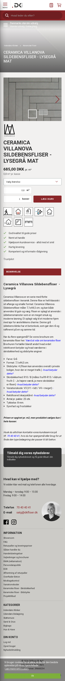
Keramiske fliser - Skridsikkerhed (19, 588)
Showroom (8, 538)
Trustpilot (8, 259)
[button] (57, 99)
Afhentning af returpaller (15, 573)
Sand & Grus (9, 621)
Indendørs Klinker (11, 610)
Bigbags (7, 625)
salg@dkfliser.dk (27, 512)
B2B (5, 569)
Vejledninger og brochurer (16, 557)
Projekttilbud (9, 596)
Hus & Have (9, 629)
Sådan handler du (11, 549)
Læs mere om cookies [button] (17, 669)
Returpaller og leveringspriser (17, 545)
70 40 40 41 (23, 507)
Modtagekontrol (11, 580)
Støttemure (8, 618)
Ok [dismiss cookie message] (32, 675)
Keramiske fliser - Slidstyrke (16, 592)
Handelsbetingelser (13, 553)
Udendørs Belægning (13, 614)
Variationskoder (11, 584)
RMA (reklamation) (12, 561)
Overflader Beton (11, 576)
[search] (32, 15)
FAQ (5, 542)
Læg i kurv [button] (47, 199)
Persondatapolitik (12, 565)
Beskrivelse (13, 271)
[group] (32, 99)
